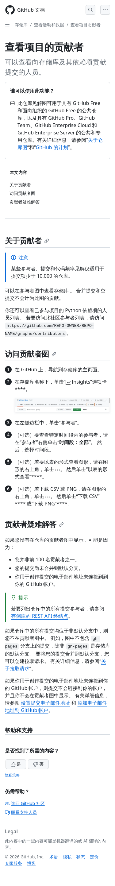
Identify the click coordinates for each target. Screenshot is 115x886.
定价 (94, 857)
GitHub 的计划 (52, 147)
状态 (80, 857)
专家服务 (13, 863)
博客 (31, 863)
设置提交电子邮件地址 (45, 702)
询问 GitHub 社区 (25, 803)
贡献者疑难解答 (34, 524)
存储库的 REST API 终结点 (39, 616)
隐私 (67, 857)
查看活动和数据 (49, 25)
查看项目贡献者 (86, 25)
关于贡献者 (27, 240)
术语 (53, 857)
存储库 (21, 25)
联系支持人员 (21, 812)
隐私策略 (12, 775)
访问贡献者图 (30, 354)
